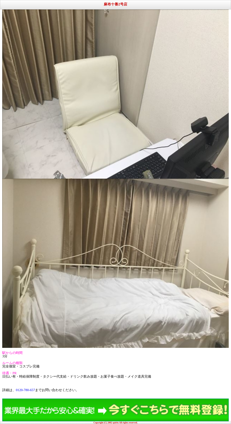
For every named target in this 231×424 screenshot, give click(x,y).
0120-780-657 (25, 390)
